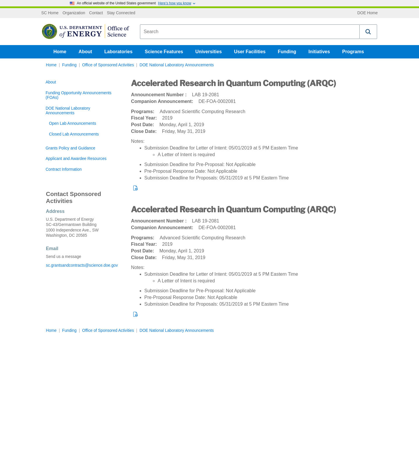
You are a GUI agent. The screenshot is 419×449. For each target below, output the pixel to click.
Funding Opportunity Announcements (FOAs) (78, 95)
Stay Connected (121, 13)
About (85, 51)
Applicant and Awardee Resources (76, 158)
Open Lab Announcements (72, 123)
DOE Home (367, 13)
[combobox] (249, 32)
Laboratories (118, 51)
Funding (287, 51)
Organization (74, 13)
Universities (208, 51)
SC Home (49, 13)
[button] (368, 31)
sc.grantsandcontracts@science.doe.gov (82, 265)
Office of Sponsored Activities (108, 65)
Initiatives (319, 51)
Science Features (164, 51)
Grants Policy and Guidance (70, 148)
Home (60, 51)
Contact (96, 13)
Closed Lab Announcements (74, 134)
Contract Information (64, 169)
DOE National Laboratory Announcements (176, 65)
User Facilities (250, 51)
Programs (353, 51)
